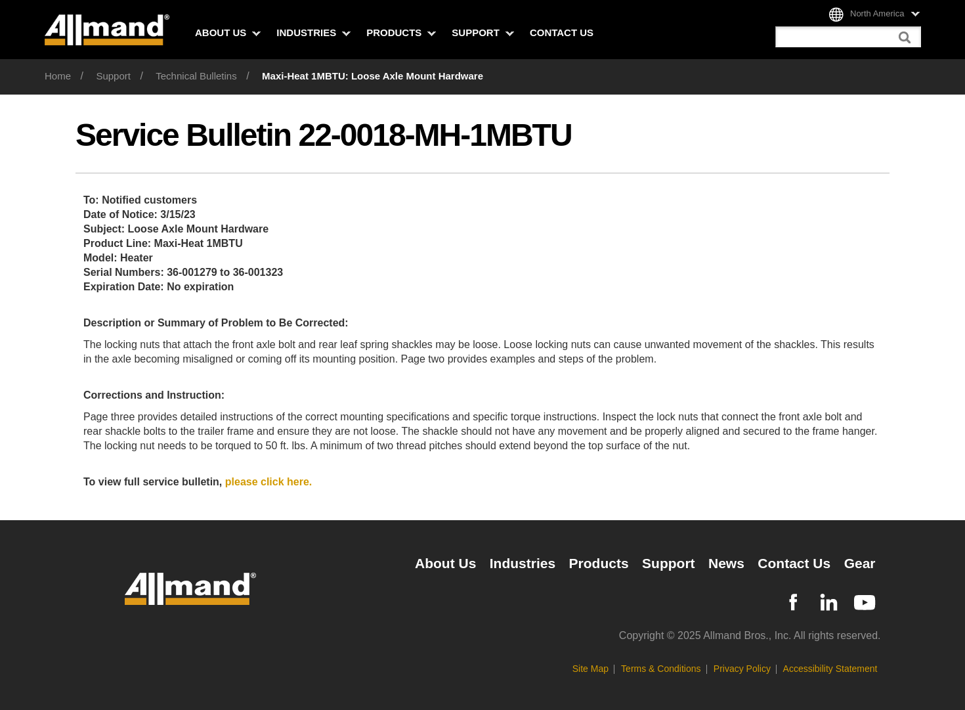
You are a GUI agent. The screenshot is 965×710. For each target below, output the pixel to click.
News (726, 563)
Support (483, 32)
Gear (860, 563)
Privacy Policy (742, 668)
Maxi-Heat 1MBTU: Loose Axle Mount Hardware (372, 75)
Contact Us (561, 32)
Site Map (590, 668)
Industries (313, 32)
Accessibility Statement (830, 668)
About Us (228, 32)
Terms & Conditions (660, 668)
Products (401, 32)
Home (58, 75)
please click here (268, 481)
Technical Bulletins (196, 75)
